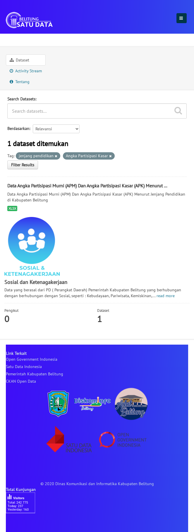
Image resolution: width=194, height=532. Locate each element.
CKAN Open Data (21, 381)
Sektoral (16, 39)
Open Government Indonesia (31, 359)
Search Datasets (21, 99)
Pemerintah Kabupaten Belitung (34, 374)
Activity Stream (26, 70)
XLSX (12, 208)
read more (166, 295)
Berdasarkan (18, 128)
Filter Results (22, 164)
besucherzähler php (23, 523)
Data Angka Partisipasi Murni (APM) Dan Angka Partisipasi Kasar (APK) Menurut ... (87, 186)
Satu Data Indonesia (24, 366)
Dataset (19, 60)
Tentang (20, 81)
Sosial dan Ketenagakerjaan (66, 39)
